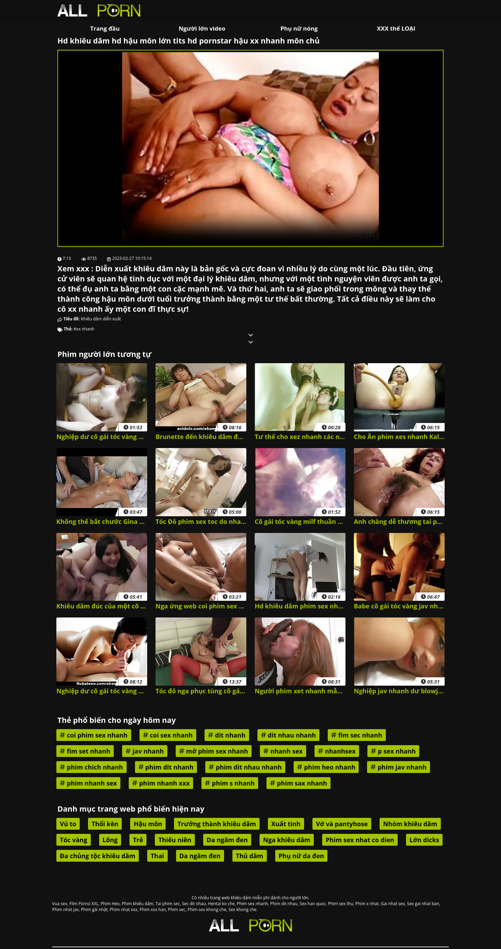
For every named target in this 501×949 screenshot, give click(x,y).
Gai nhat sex (393, 904)
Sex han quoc (313, 904)
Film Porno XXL (83, 904)
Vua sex (59, 904)
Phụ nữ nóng (299, 28)
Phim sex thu (340, 904)
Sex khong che (242, 909)
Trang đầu (104, 28)
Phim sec (176, 909)
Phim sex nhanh (252, 904)
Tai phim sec (168, 904)
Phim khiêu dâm (137, 904)
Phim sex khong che (207, 909)
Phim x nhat (367, 904)
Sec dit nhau (194, 904)
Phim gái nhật (94, 909)
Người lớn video (201, 28)
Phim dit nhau (283, 904)
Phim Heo (110, 904)
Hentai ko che (221, 904)
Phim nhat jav (65, 909)
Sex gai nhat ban (423, 904)
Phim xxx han (153, 909)
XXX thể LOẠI (396, 28)
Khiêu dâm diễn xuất (101, 319)
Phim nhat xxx (123, 909)
